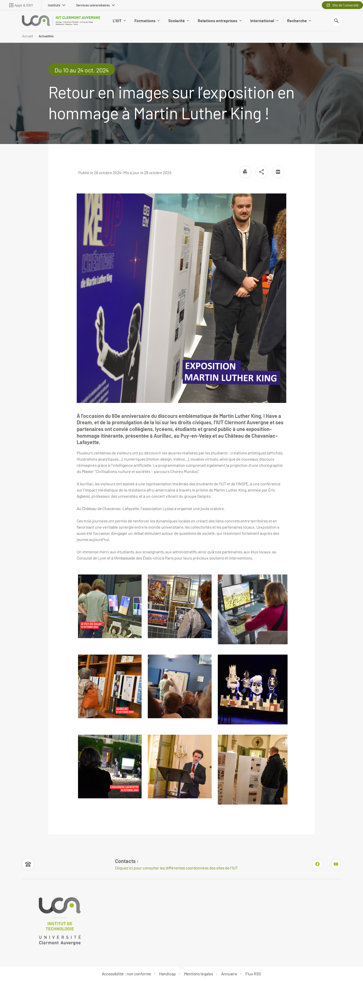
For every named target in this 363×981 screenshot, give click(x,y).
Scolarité (178, 20)
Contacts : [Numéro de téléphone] (127, 861)
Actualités (46, 36)
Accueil (27, 36)
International (264, 20)
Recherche (299, 20)
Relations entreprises (219, 20)
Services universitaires (95, 5)
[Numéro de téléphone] (28, 864)
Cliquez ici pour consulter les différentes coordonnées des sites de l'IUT (176, 867)
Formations (147, 20)
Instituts (56, 5)
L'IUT (119, 20)
